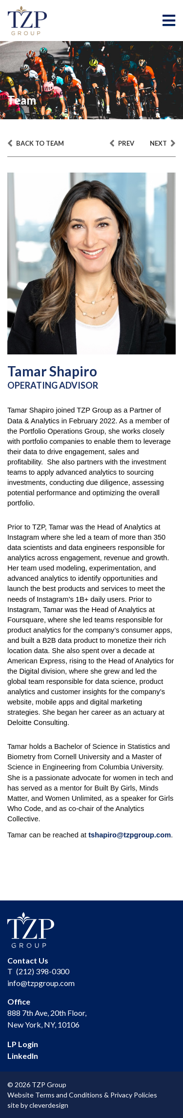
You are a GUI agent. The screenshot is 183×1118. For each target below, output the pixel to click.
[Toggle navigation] (169, 20)
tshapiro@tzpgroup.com (129, 835)
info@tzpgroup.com (41, 982)
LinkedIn (22, 1055)
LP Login (22, 1044)
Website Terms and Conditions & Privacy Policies (82, 1095)
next (163, 143)
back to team (35, 143)
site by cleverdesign (37, 1105)
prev (121, 143)
